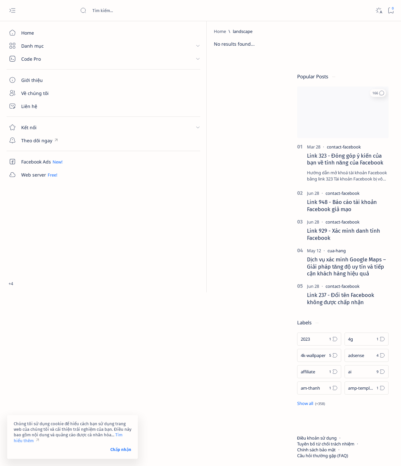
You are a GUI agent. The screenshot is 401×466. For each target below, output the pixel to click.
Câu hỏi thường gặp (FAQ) (327, 424)
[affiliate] (324, 340)
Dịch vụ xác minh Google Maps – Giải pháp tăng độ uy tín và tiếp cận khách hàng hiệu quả (351, 235)
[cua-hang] (342, 219)
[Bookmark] (390, 10)
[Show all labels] (316, 371)
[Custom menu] (38, 140)
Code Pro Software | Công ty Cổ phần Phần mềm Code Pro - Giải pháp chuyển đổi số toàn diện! (190, 453)
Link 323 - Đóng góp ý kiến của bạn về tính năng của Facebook (350, 127)
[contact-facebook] (349, 115)
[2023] (324, 307)
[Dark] (378, 10)
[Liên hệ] (38, 106)
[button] (383, 61)
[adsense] (372, 323)
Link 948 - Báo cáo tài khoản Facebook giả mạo (347, 174)
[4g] (372, 307)
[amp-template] (372, 356)
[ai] (372, 340)
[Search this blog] (129, 10)
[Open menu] (12, 10)
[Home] (38, 32)
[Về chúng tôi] (38, 93)
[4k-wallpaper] (324, 323)
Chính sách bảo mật (321, 418)
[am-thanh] (324, 356)
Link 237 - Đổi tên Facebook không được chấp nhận (345, 267)
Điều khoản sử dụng (322, 406)
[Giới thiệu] (38, 79)
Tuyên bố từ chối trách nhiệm (331, 412)
